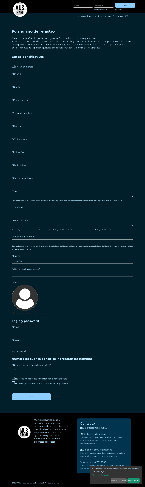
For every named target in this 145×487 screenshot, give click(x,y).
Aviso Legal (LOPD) (38, 483)
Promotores (104, 16)
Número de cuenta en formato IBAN (32, 365)
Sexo (15, 191)
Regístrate (118, 9)
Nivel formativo (20, 220)
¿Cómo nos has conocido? (26, 269)
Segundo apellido (22, 113)
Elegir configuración (101, 475)
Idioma (16, 256)
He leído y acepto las (39, 378)
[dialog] (116, 475)
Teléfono (17, 207)
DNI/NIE (17, 74)
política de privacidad (47, 383)
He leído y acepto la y (40, 383)
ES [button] (127, 16)
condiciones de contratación (52, 379)
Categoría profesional (24, 236)
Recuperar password (100, 9)
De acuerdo (133, 480)
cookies (65, 383)
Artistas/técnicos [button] (86, 16)
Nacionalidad (19, 165)
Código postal (19, 139)
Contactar (118, 16)
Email (15, 327)
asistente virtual (94, 441)
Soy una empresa (22, 66)
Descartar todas (118, 480)
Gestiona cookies (55, 483)
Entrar (125, 5)
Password (17, 340)
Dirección (17, 126)
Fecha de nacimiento (23, 178)
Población (18, 152)
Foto (14, 282)
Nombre (17, 87)
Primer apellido (20, 100)
